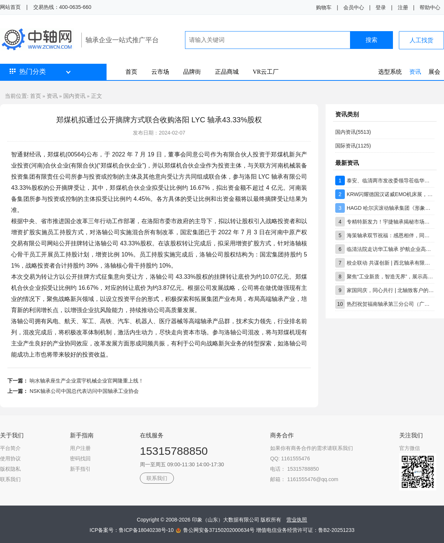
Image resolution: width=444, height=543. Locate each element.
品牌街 (192, 72)
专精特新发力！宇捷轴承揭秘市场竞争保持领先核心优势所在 (390, 222)
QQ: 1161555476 (290, 458)
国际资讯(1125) (353, 146)
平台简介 (10, 448)
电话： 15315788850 (294, 469)
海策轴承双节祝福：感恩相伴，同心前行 (390, 235)
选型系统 (390, 72)
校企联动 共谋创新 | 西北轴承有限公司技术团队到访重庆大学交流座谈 (390, 263)
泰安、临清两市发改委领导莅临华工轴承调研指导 (390, 180)
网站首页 (10, 7)
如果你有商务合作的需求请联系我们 (311, 448)
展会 (434, 72)
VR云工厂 (266, 72)
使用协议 (10, 458)
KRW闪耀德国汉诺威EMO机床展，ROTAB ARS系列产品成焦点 (390, 194)
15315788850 (174, 451)
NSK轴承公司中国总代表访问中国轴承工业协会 (84, 391)
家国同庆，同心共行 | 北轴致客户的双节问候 (390, 290)
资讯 (415, 72)
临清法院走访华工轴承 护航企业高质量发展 (390, 249)
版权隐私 (10, 469)
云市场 (160, 72)
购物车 (324, 7)
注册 (403, 7)
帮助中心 (430, 7)
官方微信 (409, 448)
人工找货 (421, 40)
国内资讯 (74, 96)
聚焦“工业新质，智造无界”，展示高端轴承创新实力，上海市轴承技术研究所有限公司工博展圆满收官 (390, 276)
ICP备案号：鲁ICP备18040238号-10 (132, 530)
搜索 (371, 40)
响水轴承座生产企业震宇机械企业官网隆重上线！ (87, 381)
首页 (131, 72)
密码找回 (80, 458)
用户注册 (80, 448)
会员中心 (353, 7)
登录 (381, 7)
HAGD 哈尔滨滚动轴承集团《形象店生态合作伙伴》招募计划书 (390, 208)
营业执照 (296, 520)
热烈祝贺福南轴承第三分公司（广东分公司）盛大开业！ (390, 304)
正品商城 (227, 72)
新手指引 (80, 469)
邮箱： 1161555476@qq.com (304, 479)
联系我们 (10, 479)
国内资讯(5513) (353, 132)
